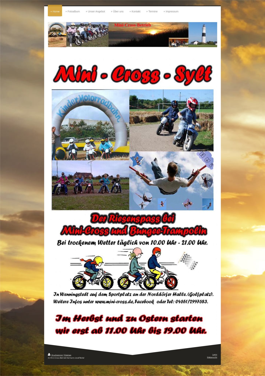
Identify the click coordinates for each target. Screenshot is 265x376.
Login (214, 354)
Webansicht (212, 357)
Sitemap (67, 355)
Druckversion (55, 355)
